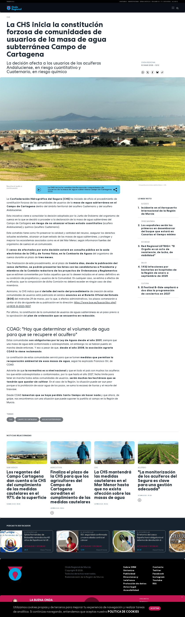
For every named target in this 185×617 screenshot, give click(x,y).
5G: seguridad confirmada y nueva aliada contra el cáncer (94, 537)
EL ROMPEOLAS (30, 532)
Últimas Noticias (145, 1)
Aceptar (155, 608)
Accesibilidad (131, 590)
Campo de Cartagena (27, 419)
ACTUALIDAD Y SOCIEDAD (34, 546)
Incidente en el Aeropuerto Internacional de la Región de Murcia (159, 210)
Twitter (157, 570)
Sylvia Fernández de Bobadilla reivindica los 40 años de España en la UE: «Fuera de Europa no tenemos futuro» (37, 537)
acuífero (142, 467)
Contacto (158, 567)
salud (144, 263)
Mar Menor (12, 467)
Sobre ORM (129, 567)
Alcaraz (175, 1)
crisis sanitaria (148, 221)
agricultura (56, 467)
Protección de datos (134, 583)
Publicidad (129, 573)
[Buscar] (176, 7)
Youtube (157, 580)
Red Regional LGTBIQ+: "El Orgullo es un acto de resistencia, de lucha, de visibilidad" (158, 251)
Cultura (145, 283)
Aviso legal (129, 586)
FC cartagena (166, 1)
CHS (8, 17)
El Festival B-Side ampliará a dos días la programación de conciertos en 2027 (159, 290)
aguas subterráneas (51, 419)
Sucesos (145, 204)
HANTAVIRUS (123, 1)
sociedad (145, 242)
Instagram (159, 577)
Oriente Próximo (133, 1)
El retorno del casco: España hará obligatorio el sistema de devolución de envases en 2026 (150, 537)
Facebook (158, 573)
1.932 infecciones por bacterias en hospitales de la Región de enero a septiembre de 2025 (159, 271)
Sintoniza (128, 570)
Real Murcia (156, 1)
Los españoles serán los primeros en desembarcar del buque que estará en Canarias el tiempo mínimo (158, 230)
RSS (155, 583)
